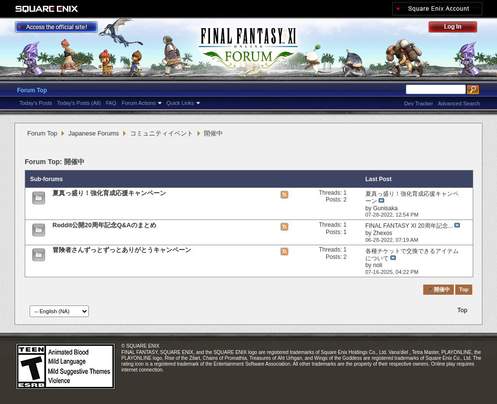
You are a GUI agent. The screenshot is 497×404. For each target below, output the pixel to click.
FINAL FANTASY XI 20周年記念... (409, 225)
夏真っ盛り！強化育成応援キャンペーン (109, 193)
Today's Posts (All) (79, 103)
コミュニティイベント (161, 133)
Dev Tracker (418, 103)
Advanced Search (459, 103)
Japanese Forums (93, 133)
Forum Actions (139, 103)
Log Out (457, 28)
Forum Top (32, 90)
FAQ (111, 103)
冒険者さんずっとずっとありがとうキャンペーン (121, 249)
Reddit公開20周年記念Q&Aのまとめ (104, 225)
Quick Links (180, 103)
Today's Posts (35, 103)
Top (463, 289)
